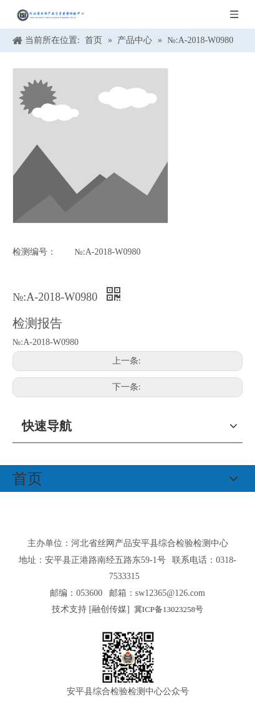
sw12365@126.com (170, 593)
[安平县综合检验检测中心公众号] (127, 658)
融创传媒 (109, 609)
